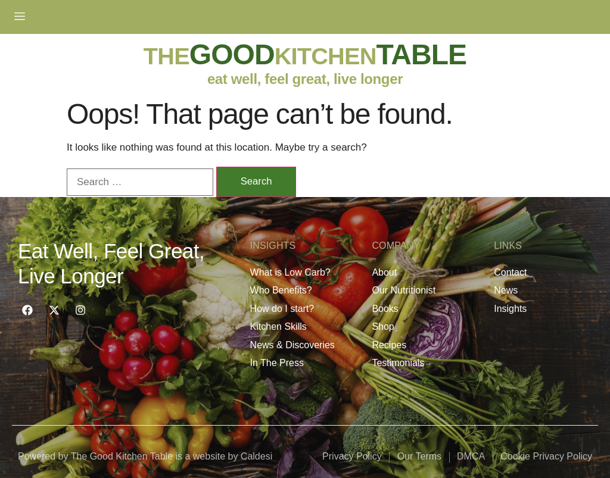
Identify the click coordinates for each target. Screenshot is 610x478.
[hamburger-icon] (19, 16)
